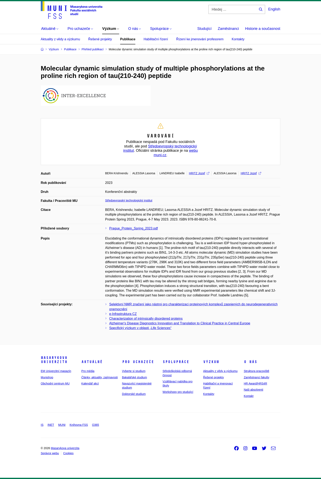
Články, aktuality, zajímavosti (99, 377)
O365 (95, 424)
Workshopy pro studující (178, 392)
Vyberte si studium (134, 371)
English (274, 9)
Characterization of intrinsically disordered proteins (146, 318)
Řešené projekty (100, 39)
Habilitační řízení (156, 39)
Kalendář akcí (90, 383)
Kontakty (238, 39)
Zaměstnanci (228, 29)
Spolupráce (176, 362)
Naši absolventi (253, 389)
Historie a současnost (262, 29)
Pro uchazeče (138, 362)
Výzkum (211, 362)
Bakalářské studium (134, 377)
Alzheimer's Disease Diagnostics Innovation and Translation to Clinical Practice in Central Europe (179, 323)
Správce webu (50, 453)
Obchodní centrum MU (55, 383)
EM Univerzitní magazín (56, 371)
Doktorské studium (134, 394)
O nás (250, 362)
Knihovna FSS (79, 424)
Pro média (87, 371)
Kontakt (248, 396)
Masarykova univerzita (54, 359)
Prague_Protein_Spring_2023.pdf (133, 228)
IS (42, 424)
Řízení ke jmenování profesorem (200, 39)
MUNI (62, 424)
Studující (204, 29)
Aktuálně (92, 362)
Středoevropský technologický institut (128, 200)
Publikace (128, 39)
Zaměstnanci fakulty (256, 377)
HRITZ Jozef (199, 173)
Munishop (47, 377)
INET (50, 424)
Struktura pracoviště (256, 371)
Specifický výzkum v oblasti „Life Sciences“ (140, 328)
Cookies (68, 453)
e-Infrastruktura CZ (123, 314)
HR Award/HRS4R (255, 383)
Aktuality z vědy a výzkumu (60, 39)
